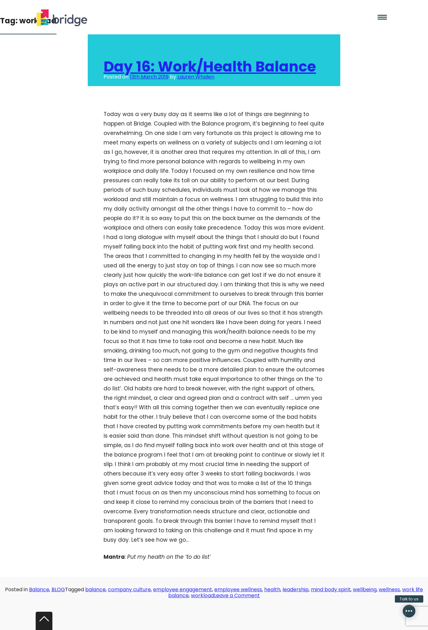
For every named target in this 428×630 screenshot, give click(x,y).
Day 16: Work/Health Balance (210, 66)
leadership (295, 589)
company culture (129, 589)
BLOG (58, 589)
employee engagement (182, 589)
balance (95, 589)
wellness (389, 589)
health (272, 589)
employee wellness (238, 589)
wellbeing (365, 589)
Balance (39, 589)
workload (202, 595)
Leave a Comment (237, 595)
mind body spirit (331, 589)
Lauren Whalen (195, 76)
